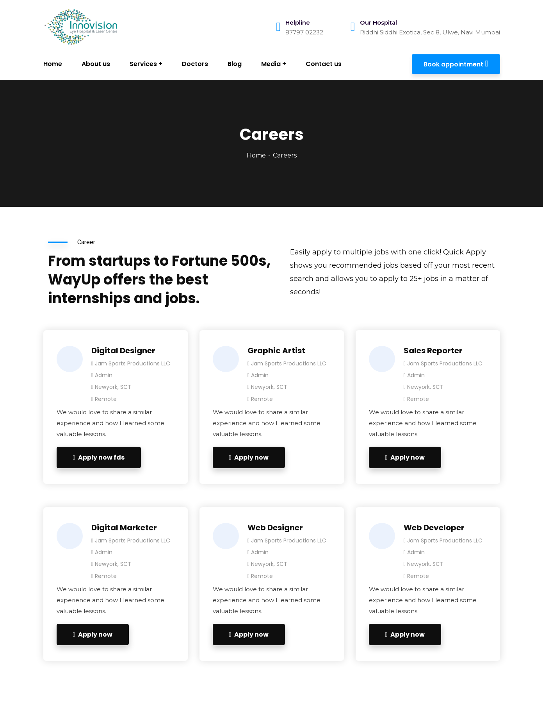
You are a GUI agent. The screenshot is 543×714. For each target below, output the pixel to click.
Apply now (249, 457)
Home (256, 155)
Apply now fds (99, 457)
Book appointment (456, 63)
